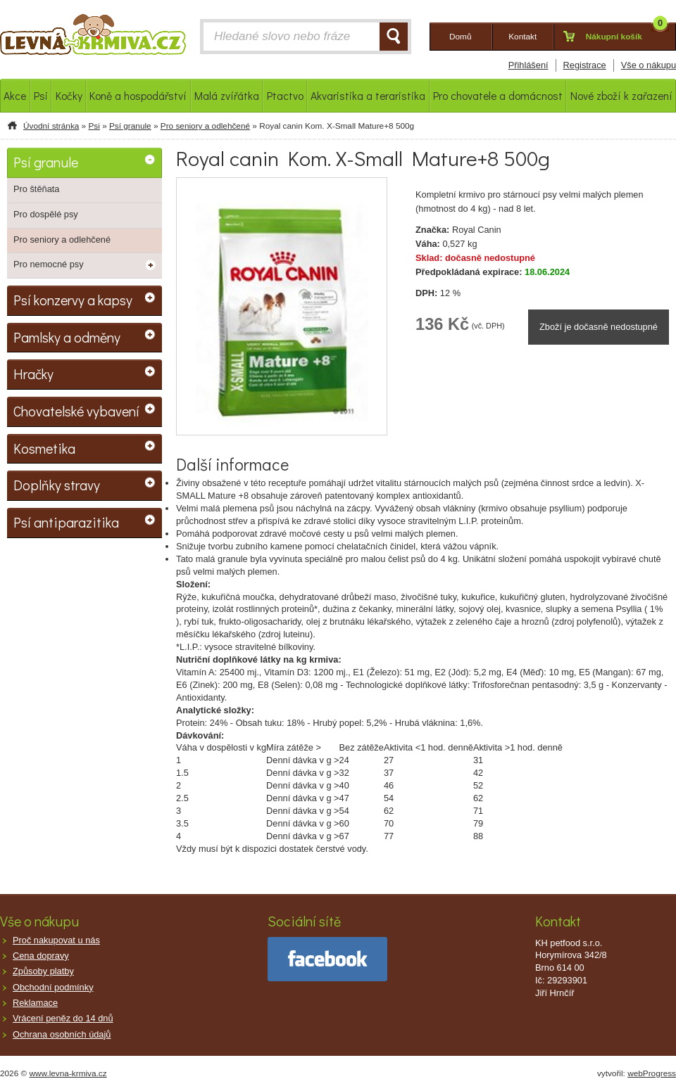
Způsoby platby (43, 971)
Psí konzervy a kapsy (72, 300)
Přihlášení (528, 65)
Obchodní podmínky (53, 987)
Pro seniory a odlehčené (205, 126)
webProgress (651, 1073)
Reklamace (35, 1002)
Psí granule (130, 126)
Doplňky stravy (56, 485)
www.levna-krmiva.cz (68, 1073)
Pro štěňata (36, 189)
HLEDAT (394, 37)
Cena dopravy (41, 955)
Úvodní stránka (51, 126)
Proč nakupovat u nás (56, 940)
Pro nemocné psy (48, 264)
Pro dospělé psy (45, 214)
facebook (327, 959)
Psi (93, 126)
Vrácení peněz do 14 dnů (63, 1018)
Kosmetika (44, 448)
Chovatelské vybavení (76, 411)
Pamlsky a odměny (66, 337)
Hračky (33, 373)
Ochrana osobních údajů (62, 1034)
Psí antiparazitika (66, 522)
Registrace (584, 65)
